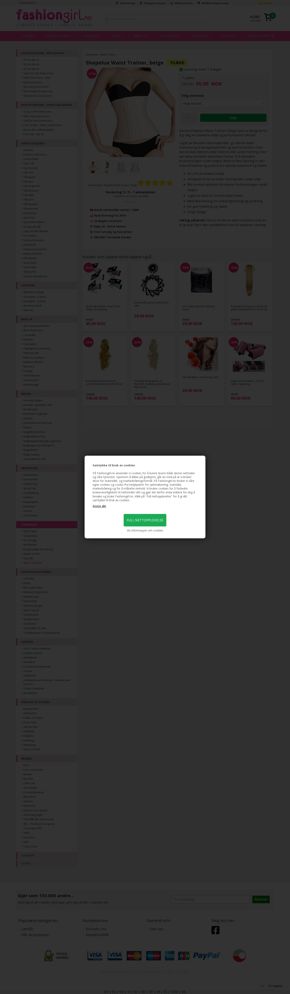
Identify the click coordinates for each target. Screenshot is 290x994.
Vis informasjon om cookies (145, 530)
